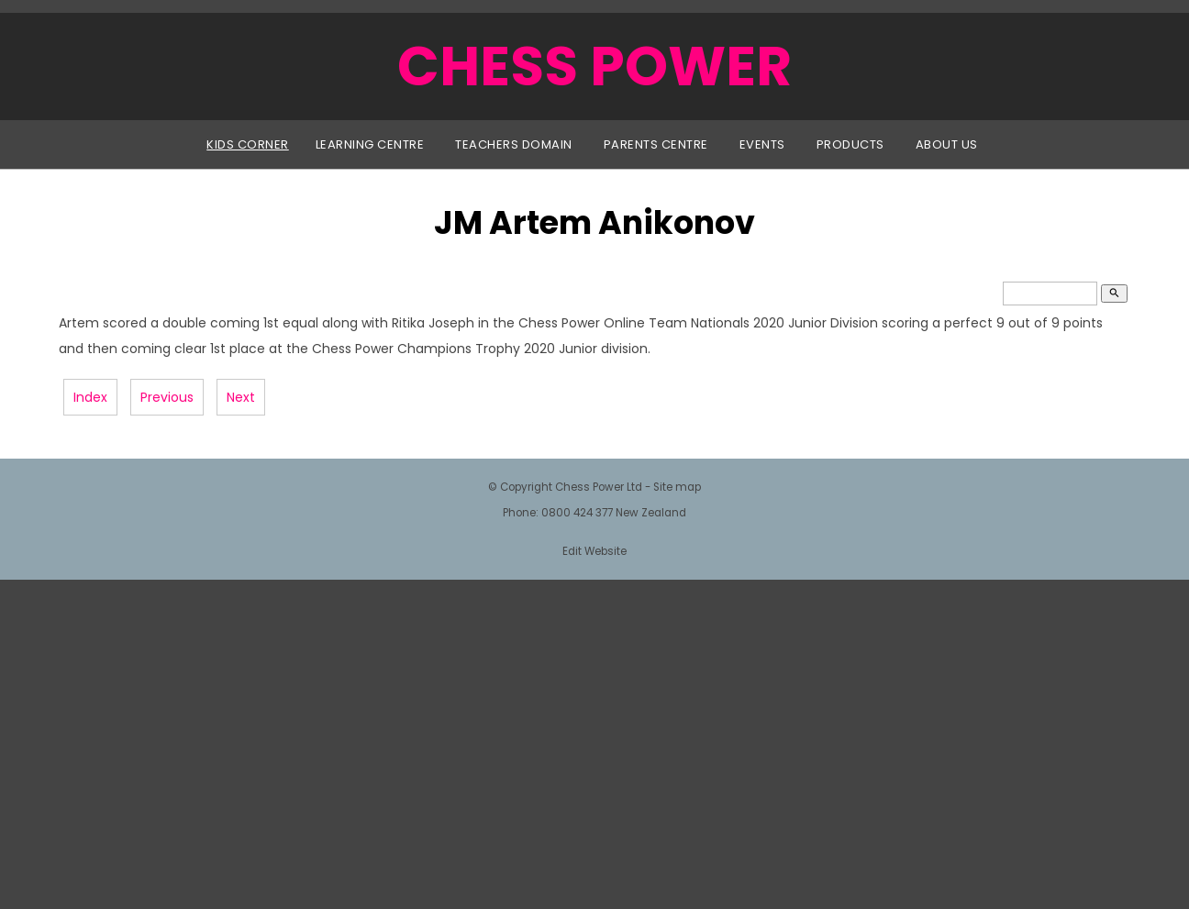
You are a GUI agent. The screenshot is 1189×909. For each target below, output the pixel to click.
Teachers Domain (513, 144)
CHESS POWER (594, 66)
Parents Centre (656, 144)
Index (90, 397)
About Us (947, 144)
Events (762, 144)
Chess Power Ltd (598, 487)
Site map (677, 487)
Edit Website (594, 551)
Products (850, 144)
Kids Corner (247, 144)
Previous (167, 397)
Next (241, 397)
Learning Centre (370, 144)
